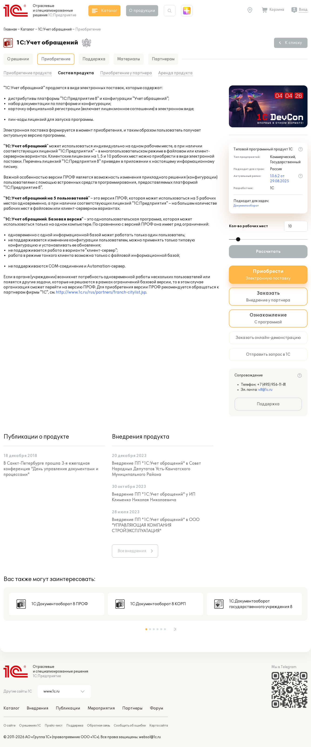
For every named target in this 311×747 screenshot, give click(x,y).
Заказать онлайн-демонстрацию (268, 337)
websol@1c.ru (150, 737)
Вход (303, 10)
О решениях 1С (30, 725)
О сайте (9, 725)
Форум (156, 708)
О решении (18, 59)
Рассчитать (268, 251)
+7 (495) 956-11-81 (271, 385)
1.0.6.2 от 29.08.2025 (279, 178)
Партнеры (132, 708)
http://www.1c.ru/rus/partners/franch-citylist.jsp (101, 292)
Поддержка (94, 59)
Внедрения (37, 708)
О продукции (142, 10)
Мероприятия (101, 708)
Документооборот (246, 205)
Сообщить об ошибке (130, 725)
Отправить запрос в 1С (268, 354)
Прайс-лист (54, 725)
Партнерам (163, 59)
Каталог (27, 29)
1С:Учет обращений (55, 29)
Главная (10, 29)
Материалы (128, 59)
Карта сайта (158, 725)
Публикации (68, 708)
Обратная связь (98, 725)
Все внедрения (132, 551)
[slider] (238, 239)
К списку (293, 43)
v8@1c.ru (265, 390)
